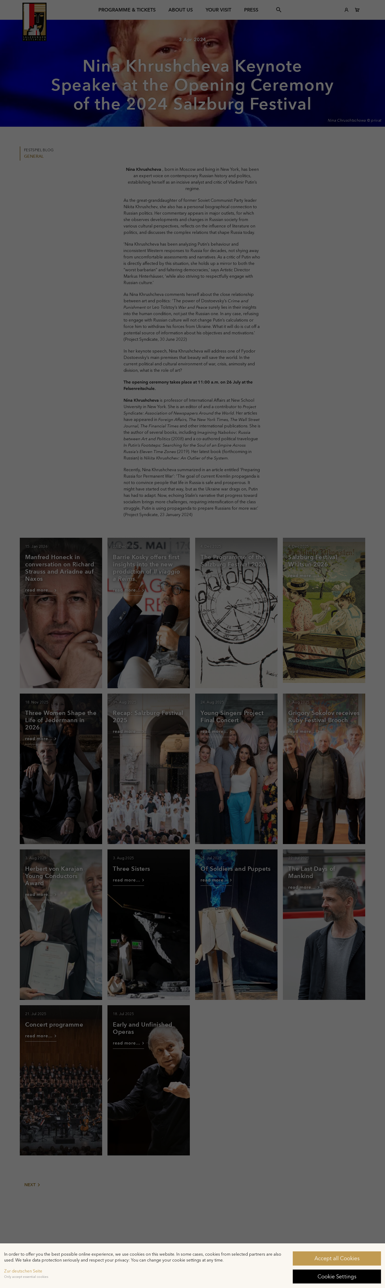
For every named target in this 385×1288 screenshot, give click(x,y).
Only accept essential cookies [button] (26, 1277)
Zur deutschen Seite (23, 1271)
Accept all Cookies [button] (337, 1258)
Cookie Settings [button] (337, 1276)
